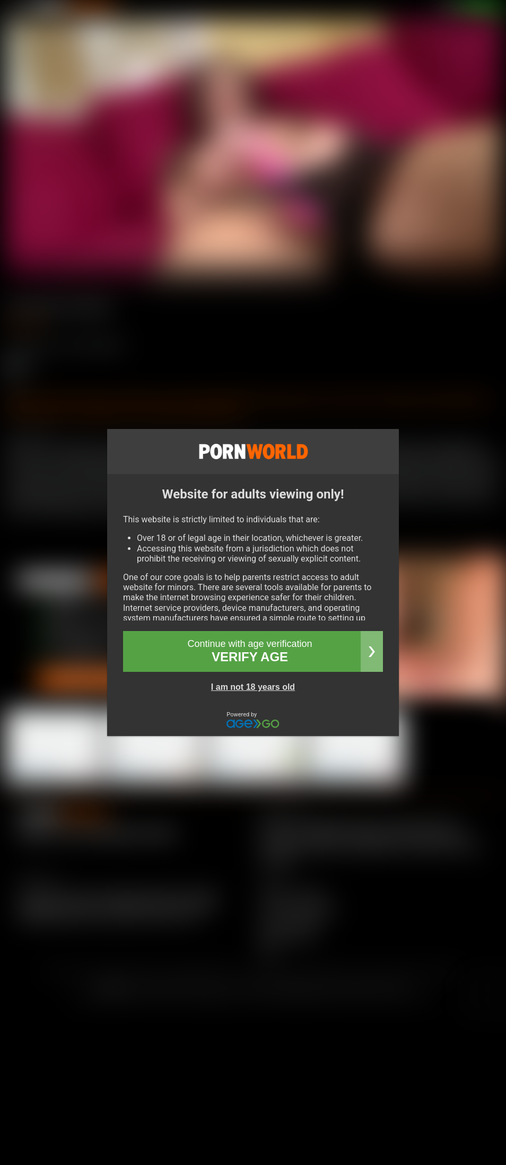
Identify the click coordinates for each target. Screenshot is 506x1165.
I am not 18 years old (253, 686)
